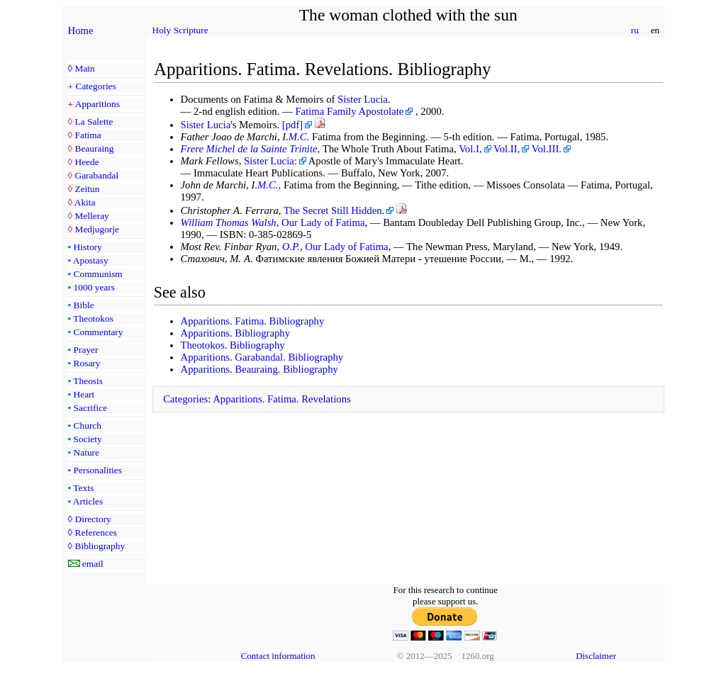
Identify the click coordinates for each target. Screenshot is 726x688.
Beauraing (93, 148)
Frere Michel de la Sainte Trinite (249, 148)
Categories (96, 86)
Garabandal (96, 175)
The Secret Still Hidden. (334, 210)
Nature (86, 452)
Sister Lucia (362, 99)
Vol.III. (547, 148)
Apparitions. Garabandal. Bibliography (262, 357)
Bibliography (99, 546)
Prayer (86, 349)
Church (87, 425)
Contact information (278, 655)
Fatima (87, 135)
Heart (84, 394)
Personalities (98, 470)
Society (88, 439)
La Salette (93, 121)
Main (84, 68)
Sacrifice (91, 407)
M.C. (299, 136)
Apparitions (97, 103)
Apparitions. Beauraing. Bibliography (259, 369)
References (95, 532)
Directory (92, 519)
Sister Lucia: (270, 161)
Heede (86, 162)
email (93, 563)
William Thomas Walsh (229, 222)
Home (81, 30)
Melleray (91, 215)
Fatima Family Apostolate (349, 111)
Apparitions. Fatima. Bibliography (253, 321)
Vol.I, (470, 148)
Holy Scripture (180, 30)
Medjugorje (96, 229)
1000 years (94, 287)
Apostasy (90, 260)
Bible (84, 305)
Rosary (87, 363)
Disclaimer (596, 655)
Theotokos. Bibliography (233, 345)
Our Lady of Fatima (322, 222)
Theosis (88, 381)
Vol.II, (506, 148)
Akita (85, 202)
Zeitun (86, 189)
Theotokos (93, 318)
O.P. (291, 246)
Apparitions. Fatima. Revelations (282, 399)
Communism (98, 274)
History (88, 247)
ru (634, 30)
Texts (83, 488)
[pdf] (292, 124)
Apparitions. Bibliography (236, 333)
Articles (88, 501)
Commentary (98, 332)
